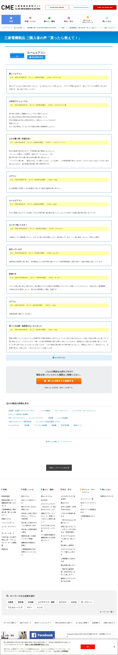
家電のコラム (6, 519)
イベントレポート (7, 523)
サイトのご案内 (9, 623)
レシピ (40, 607)
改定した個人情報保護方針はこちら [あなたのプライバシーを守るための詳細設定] (37, 644)
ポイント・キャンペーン (87, 21)
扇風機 (53, 425)
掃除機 (50, 418)
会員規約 (95, 623)
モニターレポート (7, 533)
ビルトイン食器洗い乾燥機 (18, 414)
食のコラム (25, 496)
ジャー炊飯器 (45, 411)
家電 (11, 21)
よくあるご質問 (81, 623)
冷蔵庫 (10, 602)
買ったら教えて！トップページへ (60, 441)
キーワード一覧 (106, 612)
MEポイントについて (42, 623)
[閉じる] (114, 646)
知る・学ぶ (68, 21)
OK (88, 647)
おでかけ (62, 602)
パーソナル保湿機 (40, 425)
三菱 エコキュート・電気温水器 (19, 422)
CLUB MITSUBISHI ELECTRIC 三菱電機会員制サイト (21, 7)
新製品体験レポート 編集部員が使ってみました (8, 503)
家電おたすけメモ (106, 496)
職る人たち (65, 503)
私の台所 (44, 500)
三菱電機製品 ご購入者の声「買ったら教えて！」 (84, 28)
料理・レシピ (30, 21)
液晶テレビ (78, 425)
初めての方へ (24, 623)
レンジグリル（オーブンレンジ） (84, 411)
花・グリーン (86, 602)
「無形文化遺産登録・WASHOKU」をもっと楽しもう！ (68, 572)
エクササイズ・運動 (46, 602)
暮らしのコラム (46, 496)
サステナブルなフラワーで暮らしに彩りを (68, 552)
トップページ (5, 28)
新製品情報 (5, 496)
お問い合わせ (108, 623)
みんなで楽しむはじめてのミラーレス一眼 (48, 528)
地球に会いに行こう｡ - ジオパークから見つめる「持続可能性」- (68, 529)
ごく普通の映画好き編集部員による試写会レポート (48, 537)
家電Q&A (4, 549)
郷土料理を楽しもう (68, 565)
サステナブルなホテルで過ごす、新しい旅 (68, 539)
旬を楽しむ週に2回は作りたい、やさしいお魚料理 (29, 516)
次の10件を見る (60, 357)
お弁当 (74, 602)
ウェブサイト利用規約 (60, 651)
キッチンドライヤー (36, 418)
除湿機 (26, 425)
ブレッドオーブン (61, 411)
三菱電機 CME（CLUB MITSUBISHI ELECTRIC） (42, 28)
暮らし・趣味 (49, 21)
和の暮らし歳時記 (67, 545)
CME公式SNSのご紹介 (63, 623)
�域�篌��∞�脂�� (57, 7)
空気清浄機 (65, 425)
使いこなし (106, 21)
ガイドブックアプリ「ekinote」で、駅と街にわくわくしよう (48, 507)
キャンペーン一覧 (87, 499)
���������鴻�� (81, 7)
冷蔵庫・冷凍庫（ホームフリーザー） (22, 411)
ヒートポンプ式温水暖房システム (48, 422)
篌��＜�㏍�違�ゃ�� (104, 7)
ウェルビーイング (15, 607)
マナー (30, 607)
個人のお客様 (18, 28)
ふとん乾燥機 (62, 418)
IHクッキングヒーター (16, 418)
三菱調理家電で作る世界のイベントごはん (28, 552)
